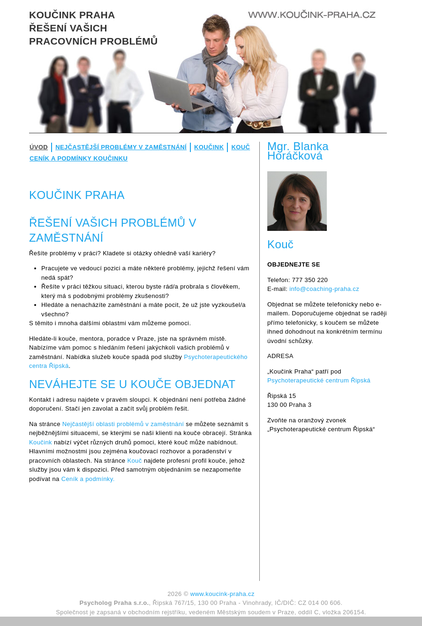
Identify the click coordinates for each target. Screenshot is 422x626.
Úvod (39, 147)
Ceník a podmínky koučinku (79, 158)
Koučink (209, 147)
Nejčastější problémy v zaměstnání (121, 147)
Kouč (240, 147)
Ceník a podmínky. (88, 478)
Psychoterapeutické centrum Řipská (318, 380)
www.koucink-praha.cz (222, 593)
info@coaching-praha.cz (324, 288)
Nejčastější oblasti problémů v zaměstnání (123, 424)
